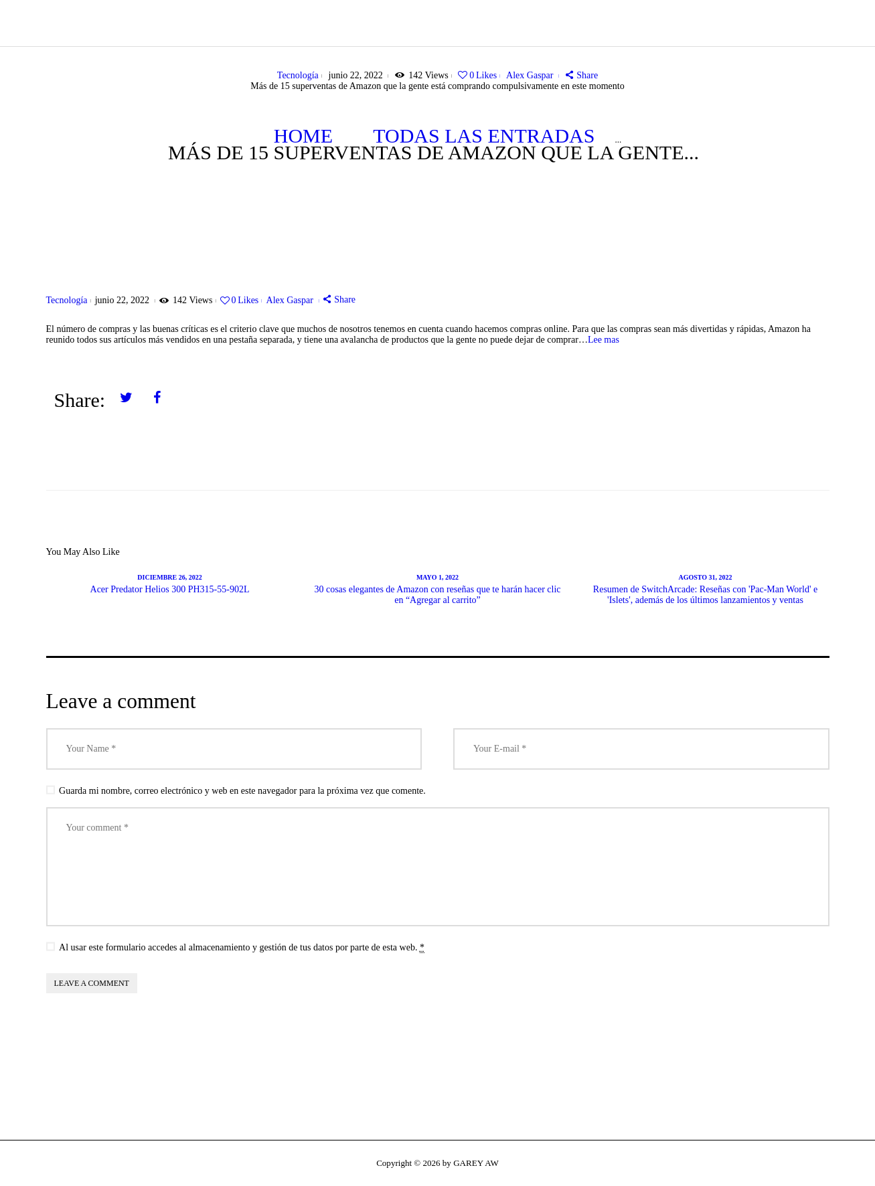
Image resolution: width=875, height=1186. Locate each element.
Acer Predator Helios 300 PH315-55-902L (170, 589)
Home (303, 135)
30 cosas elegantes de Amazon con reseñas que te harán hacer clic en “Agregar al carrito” (437, 594)
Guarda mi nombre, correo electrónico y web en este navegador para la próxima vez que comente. (242, 791)
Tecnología (298, 75)
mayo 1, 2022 (437, 577)
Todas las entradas (483, 135)
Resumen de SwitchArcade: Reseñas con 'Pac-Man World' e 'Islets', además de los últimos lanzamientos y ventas (705, 594)
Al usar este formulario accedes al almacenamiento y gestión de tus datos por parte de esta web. (241, 947)
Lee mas (603, 340)
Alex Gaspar (531, 75)
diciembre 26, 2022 (169, 577)
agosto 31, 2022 (705, 577)
